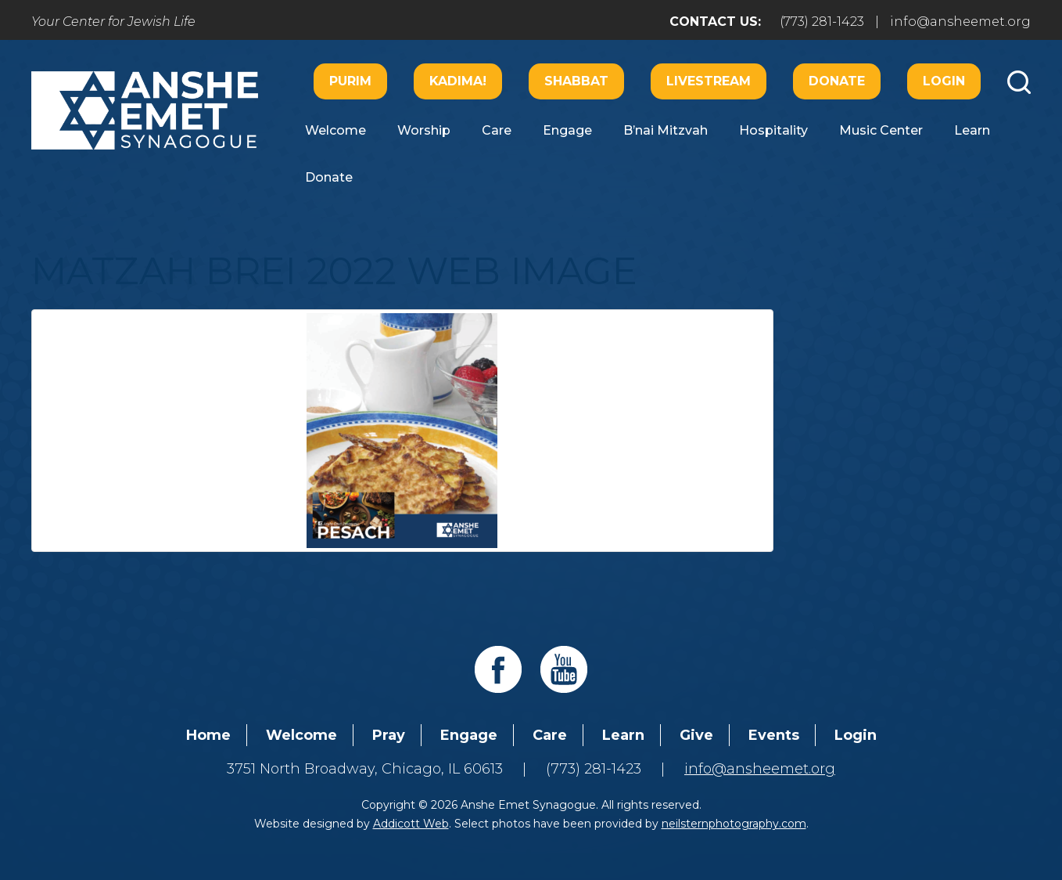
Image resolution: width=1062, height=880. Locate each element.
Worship (423, 130)
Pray (388, 735)
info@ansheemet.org (960, 21)
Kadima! (457, 81)
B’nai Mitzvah (665, 130)
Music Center (881, 130)
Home (208, 735)
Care (496, 130)
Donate (837, 81)
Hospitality (773, 130)
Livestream (708, 81)
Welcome (335, 130)
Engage (567, 130)
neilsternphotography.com (734, 824)
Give (696, 735)
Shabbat (576, 81)
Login (944, 81)
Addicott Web (411, 824)
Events (773, 735)
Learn (972, 130)
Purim (350, 81)
